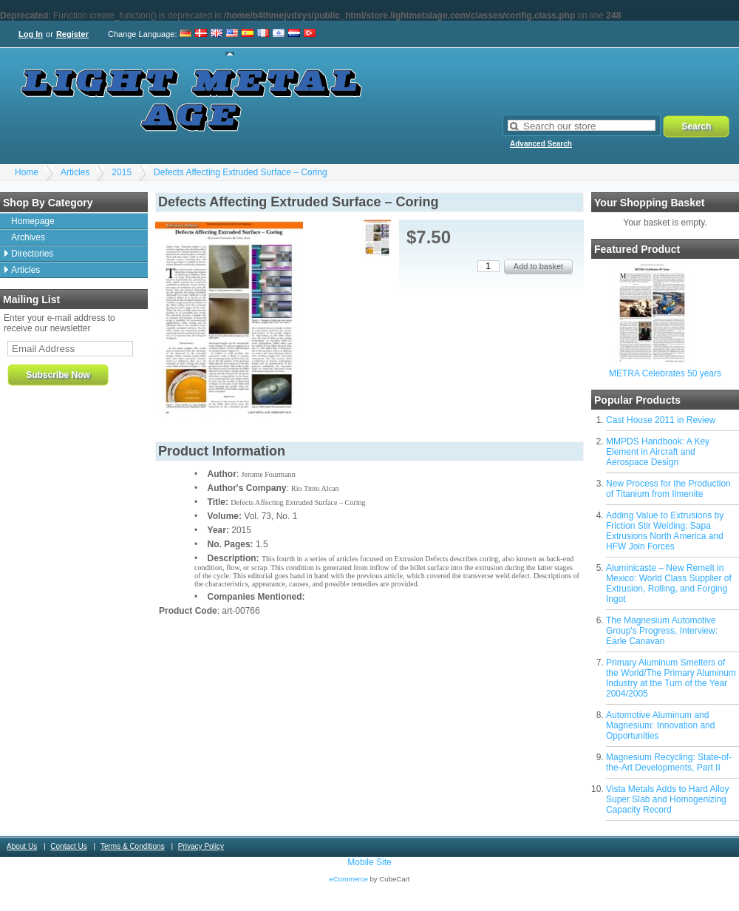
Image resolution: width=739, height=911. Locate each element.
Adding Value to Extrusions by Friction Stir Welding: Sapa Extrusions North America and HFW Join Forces (664, 531)
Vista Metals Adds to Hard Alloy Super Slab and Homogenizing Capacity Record (667, 799)
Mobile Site (369, 862)
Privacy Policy (201, 846)
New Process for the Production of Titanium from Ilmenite (668, 488)
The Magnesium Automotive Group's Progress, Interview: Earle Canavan (662, 630)
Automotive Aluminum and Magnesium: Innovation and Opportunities (660, 725)
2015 (122, 172)
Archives (28, 237)
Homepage (33, 221)
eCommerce (349, 879)
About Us (22, 846)
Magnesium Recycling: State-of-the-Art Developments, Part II (669, 762)
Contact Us (68, 846)
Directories (32, 253)
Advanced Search (541, 144)
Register (72, 34)
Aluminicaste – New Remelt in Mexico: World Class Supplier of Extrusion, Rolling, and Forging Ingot (669, 583)
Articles (75, 172)
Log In (30, 34)
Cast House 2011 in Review (660, 420)
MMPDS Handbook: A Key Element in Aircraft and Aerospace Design (657, 451)
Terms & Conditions (133, 846)
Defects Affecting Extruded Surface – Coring (240, 172)
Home (26, 172)
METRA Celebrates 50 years (665, 373)
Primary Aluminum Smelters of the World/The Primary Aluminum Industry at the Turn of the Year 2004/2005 (671, 678)
